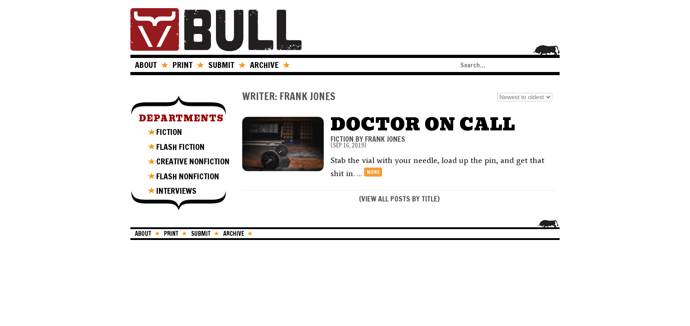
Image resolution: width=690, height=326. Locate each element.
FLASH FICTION (180, 147)
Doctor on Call (423, 124)
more (373, 172)
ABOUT (146, 65)
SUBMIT (221, 65)
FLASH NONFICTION (187, 176)
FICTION (169, 132)
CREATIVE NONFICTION (193, 161)
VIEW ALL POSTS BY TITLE (399, 199)
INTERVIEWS (176, 191)
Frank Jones (385, 139)
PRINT (182, 65)
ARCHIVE (264, 65)
